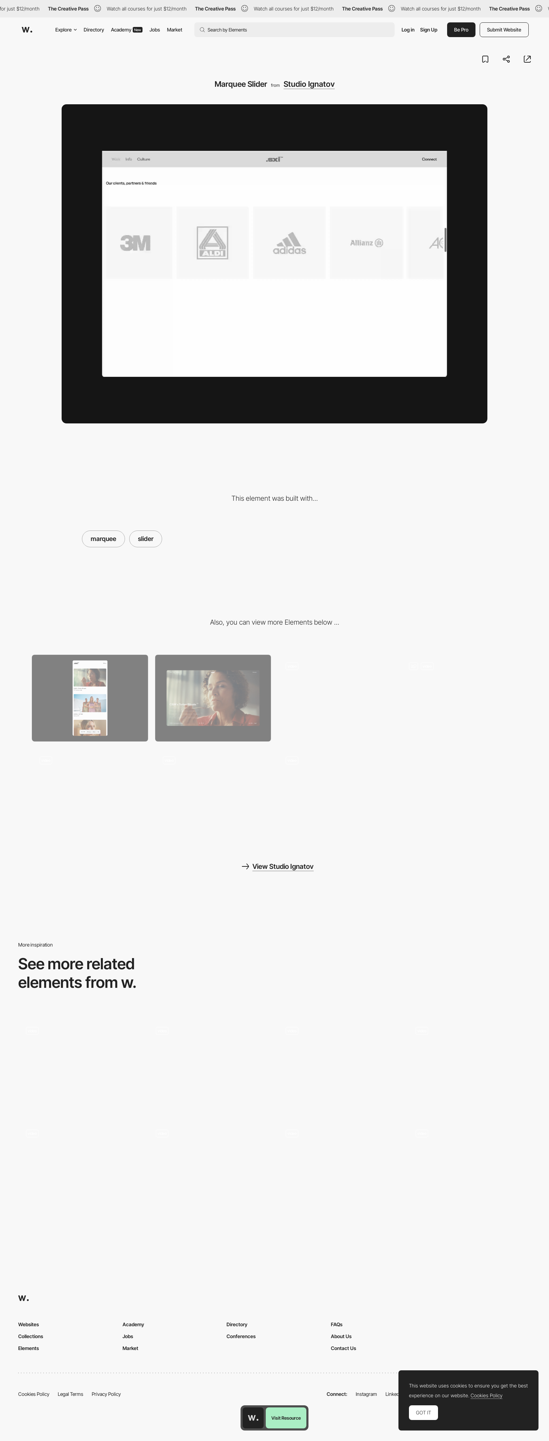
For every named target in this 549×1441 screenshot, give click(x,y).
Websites (28, 1324)
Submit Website (504, 30)
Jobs (155, 30)
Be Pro (461, 30)
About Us (341, 1336)
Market (174, 30)
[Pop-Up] (336, 792)
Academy (127, 30)
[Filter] (90, 792)
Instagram (366, 1394)
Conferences (241, 1336)
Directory (94, 30)
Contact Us (343, 1348)
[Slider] (469, 1168)
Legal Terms (70, 1394)
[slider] (339, 1151)
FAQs (336, 1324)
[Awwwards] (27, 30)
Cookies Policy (33, 1394)
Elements (28, 1348)
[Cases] (459, 698)
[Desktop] (213, 698)
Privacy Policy (106, 1394)
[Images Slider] (209, 1168)
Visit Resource (286, 1418)
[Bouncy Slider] (469, 1065)
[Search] (213, 792)
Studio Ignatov (309, 84)
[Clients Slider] (79, 1065)
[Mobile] (90, 698)
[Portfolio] (209, 1065)
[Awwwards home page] (253, 1417)
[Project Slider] (339, 1065)
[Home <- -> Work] (336, 698)
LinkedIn (394, 1394)
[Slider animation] (79, 1168)
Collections (30, 1336)
